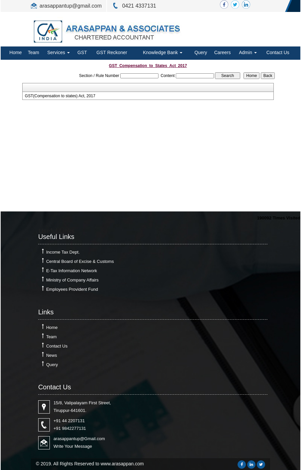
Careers (222, 52)
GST (82, 52)
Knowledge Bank (162, 52)
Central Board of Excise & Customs (80, 261)
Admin (248, 52)
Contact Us (277, 52)
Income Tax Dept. (63, 252)
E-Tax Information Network (71, 270)
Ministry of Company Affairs (72, 279)
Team (33, 52)
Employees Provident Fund (72, 289)
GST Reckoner (111, 52)
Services (58, 52)
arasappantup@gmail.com (71, 6)
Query (200, 52)
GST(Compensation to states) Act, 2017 (60, 96)
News (51, 355)
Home (15, 52)
